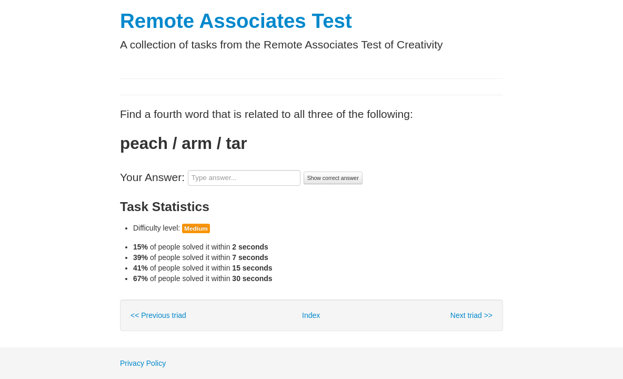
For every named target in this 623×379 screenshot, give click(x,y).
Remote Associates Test (236, 20)
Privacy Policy (143, 363)
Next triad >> (471, 315)
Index (311, 315)
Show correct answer (333, 178)
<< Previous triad (158, 315)
